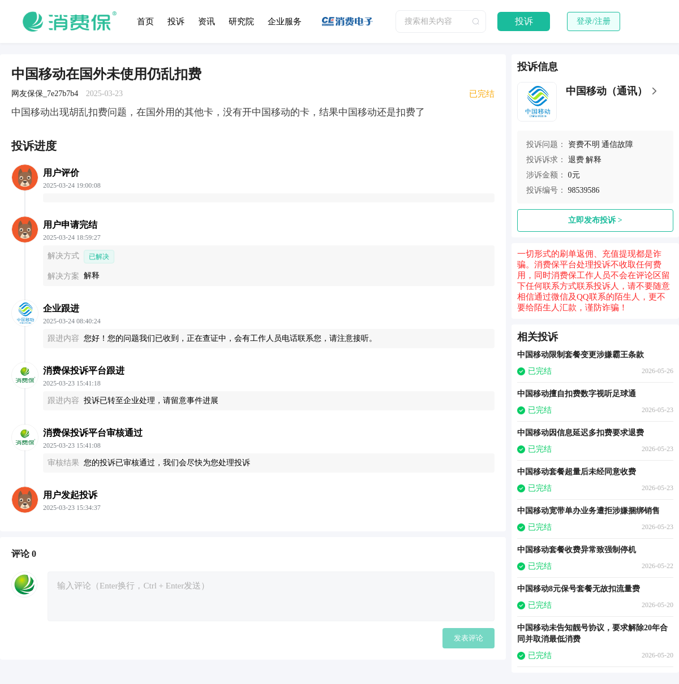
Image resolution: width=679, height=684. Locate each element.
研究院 (241, 21)
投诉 (175, 21)
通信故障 (617, 144)
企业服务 (285, 21)
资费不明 (584, 144)
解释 (593, 159)
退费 (576, 159)
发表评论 (468, 638)
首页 (145, 21)
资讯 (206, 21)
